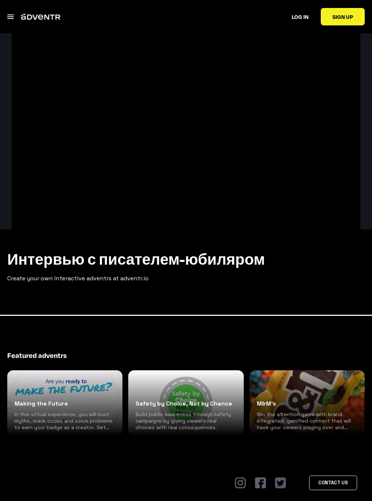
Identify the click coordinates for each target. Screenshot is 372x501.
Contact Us (333, 483)
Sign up (342, 16)
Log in (300, 16)
